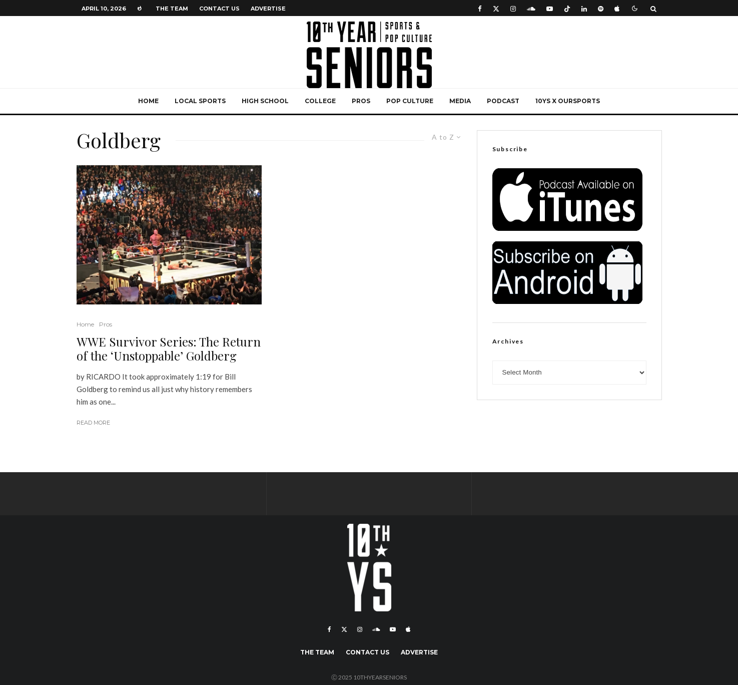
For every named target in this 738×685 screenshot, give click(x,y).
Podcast (503, 101)
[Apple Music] (617, 8)
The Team (172, 8)
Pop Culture (409, 101)
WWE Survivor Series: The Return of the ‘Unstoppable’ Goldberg (169, 349)
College (320, 101)
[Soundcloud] (531, 8)
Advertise (268, 8)
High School (265, 101)
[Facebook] (479, 8)
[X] (496, 8)
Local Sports (200, 101)
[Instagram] (513, 8)
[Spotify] (600, 8)
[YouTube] (549, 8)
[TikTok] (567, 8)
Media (460, 101)
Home (148, 101)
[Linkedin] (584, 8)
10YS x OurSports (567, 101)
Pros (361, 101)
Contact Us (219, 8)
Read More (93, 422)
